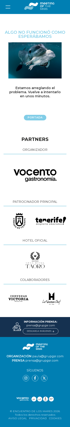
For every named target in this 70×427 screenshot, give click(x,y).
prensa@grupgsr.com (41, 325)
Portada (35, 117)
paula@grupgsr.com (47, 356)
